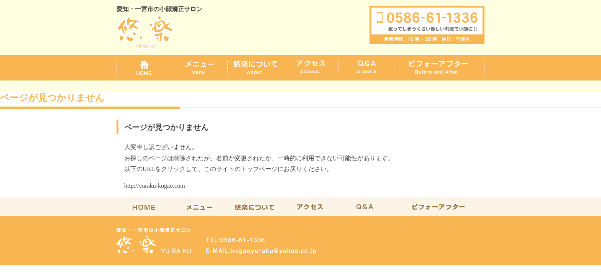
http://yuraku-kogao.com (154, 185)
